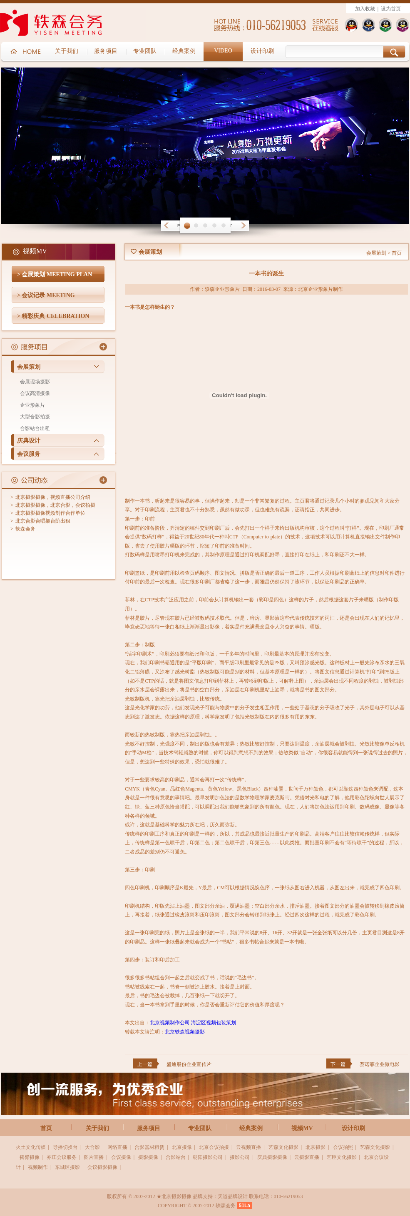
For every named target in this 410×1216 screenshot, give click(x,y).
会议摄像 (121, 1157)
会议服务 (28, 454)
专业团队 (199, 1128)
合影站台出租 (35, 428)
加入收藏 (365, 9)
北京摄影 (316, 1147)
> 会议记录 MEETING (46, 295)
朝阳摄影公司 (208, 1157)
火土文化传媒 (31, 1147)
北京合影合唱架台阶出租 (42, 521)
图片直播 (94, 1157)
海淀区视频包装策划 (213, 1023)
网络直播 (117, 1147)
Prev (166, 226)
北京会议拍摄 (214, 1147)
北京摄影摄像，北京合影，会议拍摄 (55, 505)
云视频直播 (248, 1147)
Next (244, 226)
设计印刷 (353, 1128)
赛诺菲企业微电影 (380, 1064)
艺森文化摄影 (283, 1147)
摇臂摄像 (30, 1157)
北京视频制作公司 (170, 1023)
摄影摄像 (148, 1157)
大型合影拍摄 (35, 417)
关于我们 (97, 1128)
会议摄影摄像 (102, 1167)
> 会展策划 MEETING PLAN (54, 274)
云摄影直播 (306, 1157)
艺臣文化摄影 (342, 1157)
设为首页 (391, 9)
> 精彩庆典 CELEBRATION (53, 316)
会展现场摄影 (35, 382)
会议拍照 (343, 1147)
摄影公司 (240, 1157)
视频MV (302, 1128)
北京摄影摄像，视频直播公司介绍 (52, 497)
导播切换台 (65, 1147)
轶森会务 (25, 529)
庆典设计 (28, 441)
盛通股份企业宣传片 (188, 1064)
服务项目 (148, 1128)
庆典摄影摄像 (272, 1157)
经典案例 (251, 1128)
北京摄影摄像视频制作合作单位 (50, 513)
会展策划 (28, 367)
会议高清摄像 (35, 393)
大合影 (92, 1147)
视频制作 (38, 1167)
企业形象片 (32, 405)
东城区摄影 (67, 1167)
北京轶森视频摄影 (185, 1032)
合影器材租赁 (149, 1147)
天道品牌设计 (233, 1196)
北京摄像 (182, 1147)
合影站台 (176, 1157)
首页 (397, 253)
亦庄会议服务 (62, 1157)
